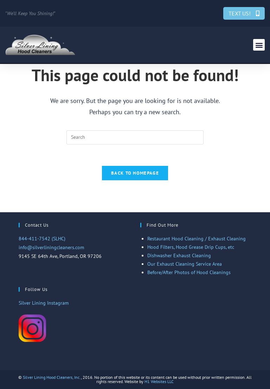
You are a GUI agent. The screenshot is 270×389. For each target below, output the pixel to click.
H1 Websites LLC (159, 381)
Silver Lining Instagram (44, 303)
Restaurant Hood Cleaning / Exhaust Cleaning (196, 238)
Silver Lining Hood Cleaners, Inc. (52, 377)
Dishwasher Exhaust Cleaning (179, 255)
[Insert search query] (135, 137)
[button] (259, 45)
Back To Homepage (135, 173)
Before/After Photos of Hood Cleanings (189, 272)
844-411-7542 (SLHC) (42, 238)
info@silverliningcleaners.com (51, 247)
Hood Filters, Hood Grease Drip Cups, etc (190, 247)
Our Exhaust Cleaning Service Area (184, 264)
